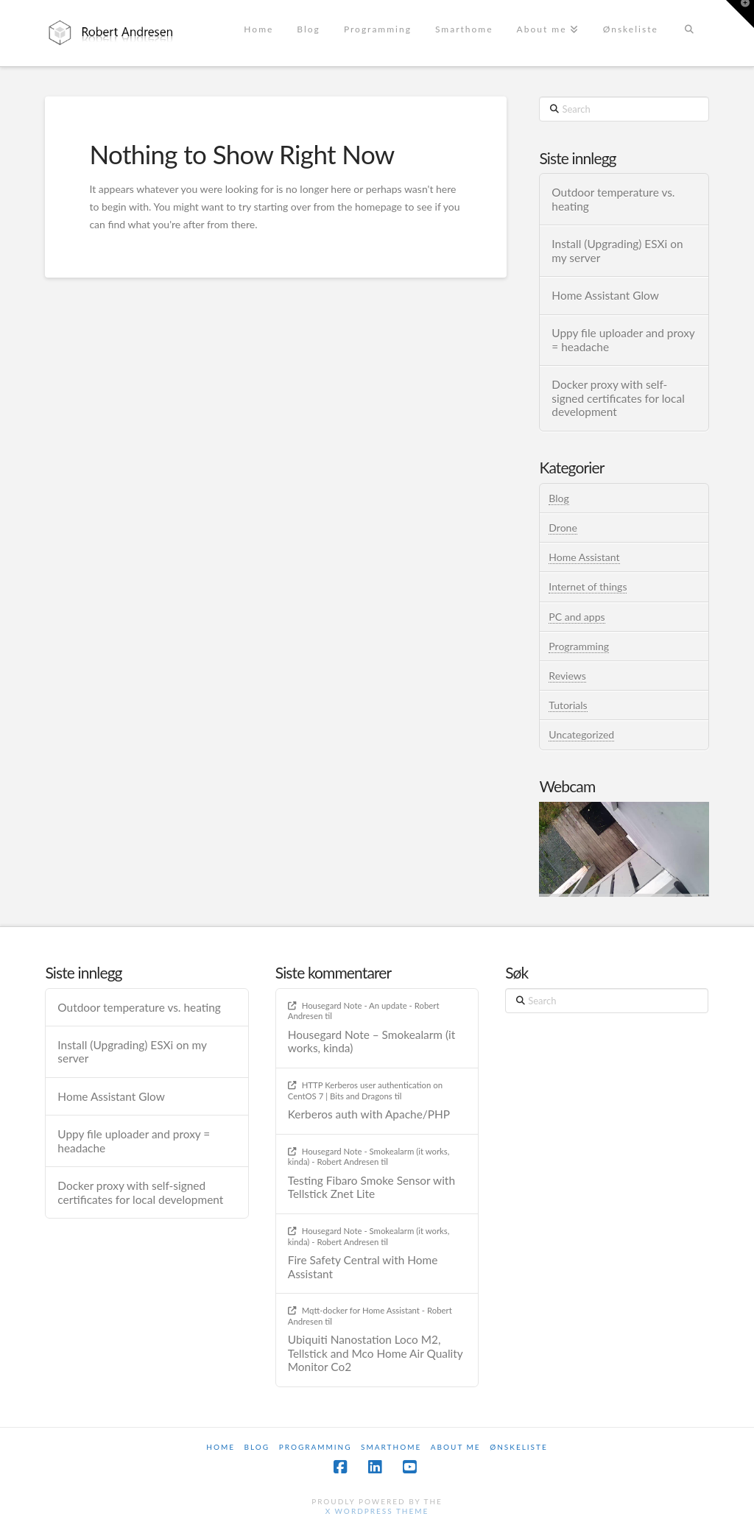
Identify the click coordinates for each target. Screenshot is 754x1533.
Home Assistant (584, 557)
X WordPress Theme (377, 1510)
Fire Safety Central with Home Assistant (363, 1266)
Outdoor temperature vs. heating (613, 199)
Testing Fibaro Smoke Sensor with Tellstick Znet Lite (371, 1187)
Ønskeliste (519, 1446)
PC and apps (577, 616)
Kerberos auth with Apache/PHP (369, 1114)
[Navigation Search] (689, 33)
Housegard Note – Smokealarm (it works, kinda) (372, 1041)
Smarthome (391, 1446)
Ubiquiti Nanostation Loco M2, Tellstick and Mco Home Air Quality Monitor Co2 (375, 1353)
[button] (740, 14)
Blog (558, 498)
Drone (563, 527)
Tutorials (568, 705)
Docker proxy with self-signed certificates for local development (618, 398)
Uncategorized (581, 734)
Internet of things (588, 586)
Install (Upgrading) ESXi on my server (617, 250)
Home (220, 1446)
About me (456, 1446)
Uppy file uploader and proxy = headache (623, 339)
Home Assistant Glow (605, 295)
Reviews (567, 675)
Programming (579, 646)
